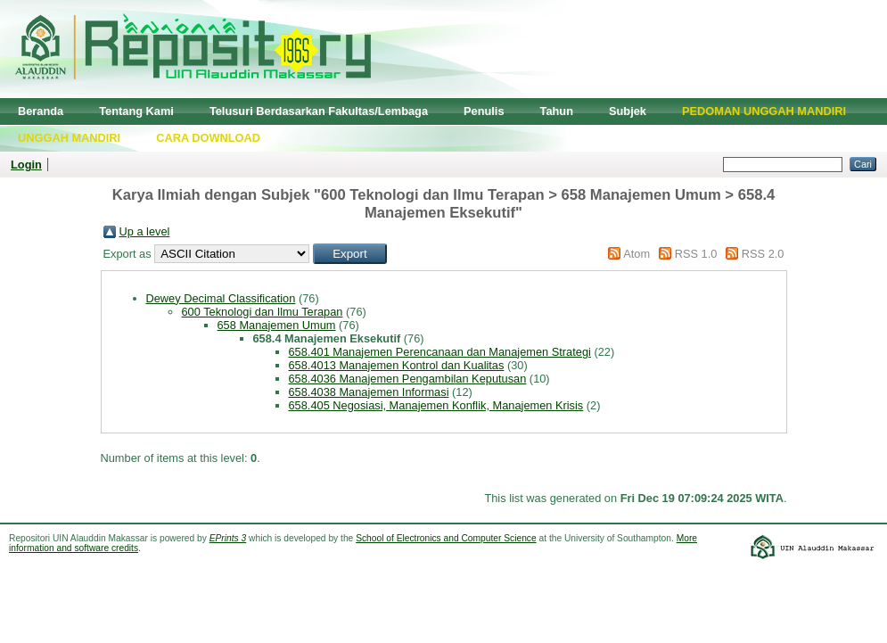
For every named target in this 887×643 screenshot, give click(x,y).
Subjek (627, 111)
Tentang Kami (136, 111)
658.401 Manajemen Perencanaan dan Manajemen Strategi (440, 352)
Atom (636, 253)
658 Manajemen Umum (277, 325)
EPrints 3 (228, 538)
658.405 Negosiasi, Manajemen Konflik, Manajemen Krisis (436, 405)
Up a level (144, 231)
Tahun (556, 111)
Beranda (40, 111)
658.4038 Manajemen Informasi (369, 392)
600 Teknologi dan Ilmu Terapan (262, 311)
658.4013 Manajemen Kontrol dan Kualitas (397, 365)
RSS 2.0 (763, 253)
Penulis (484, 111)
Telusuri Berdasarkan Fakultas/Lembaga (318, 111)
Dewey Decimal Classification (221, 298)
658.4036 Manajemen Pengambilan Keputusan (408, 378)
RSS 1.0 (696, 253)
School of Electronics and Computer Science (446, 538)
